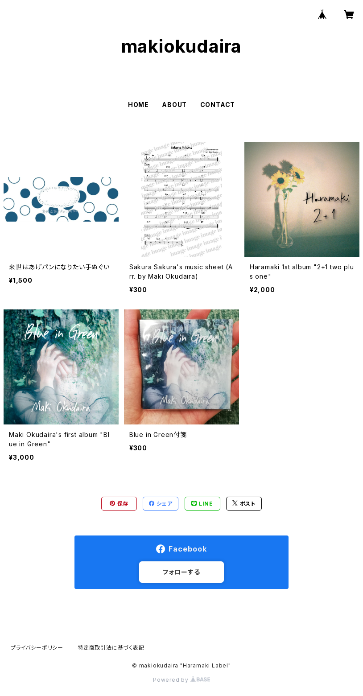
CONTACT (217, 104)
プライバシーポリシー (37, 647)
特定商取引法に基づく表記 (111, 647)
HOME (138, 104)
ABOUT (174, 104)
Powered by (181, 679)
